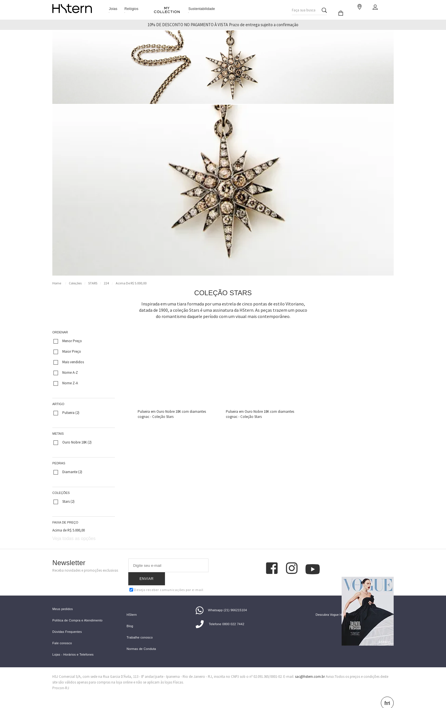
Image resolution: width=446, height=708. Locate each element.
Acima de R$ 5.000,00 (131, 283)
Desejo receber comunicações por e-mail (166, 576)
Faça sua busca (303, 8)
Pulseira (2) (66, 412)
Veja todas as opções (74, 538)
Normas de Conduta (141, 639)
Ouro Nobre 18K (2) (72, 442)
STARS (92, 283)
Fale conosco (62, 633)
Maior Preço (67, 351)
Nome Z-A (65, 383)
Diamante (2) (67, 472)
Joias (113, 9)
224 (106, 283)
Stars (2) (64, 501)
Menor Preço (67, 341)
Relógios (132, 9)
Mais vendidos (68, 362)
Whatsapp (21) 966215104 (221, 600)
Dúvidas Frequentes (67, 622)
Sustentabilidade (201, 9)
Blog (130, 616)
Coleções (75, 283)
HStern (132, 605)
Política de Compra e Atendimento (77, 611)
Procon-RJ (60, 678)
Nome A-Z (65, 372)
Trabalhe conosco (140, 628)
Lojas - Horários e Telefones (73, 645)
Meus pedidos (62, 599)
